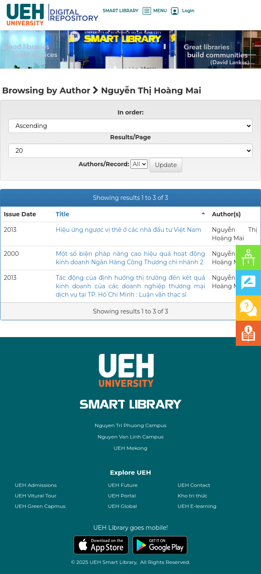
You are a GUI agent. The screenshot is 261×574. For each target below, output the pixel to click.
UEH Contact (194, 485)
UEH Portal (122, 495)
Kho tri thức (193, 495)
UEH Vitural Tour (35, 495)
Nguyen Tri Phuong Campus (131, 425)
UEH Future (123, 485)
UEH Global (122, 506)
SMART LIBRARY (120, 10)
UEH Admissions (36, 485)
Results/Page (130, 137)
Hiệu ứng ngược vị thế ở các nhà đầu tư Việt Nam (129, 230)
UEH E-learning (197, 506)
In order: (130, 112)
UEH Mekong (130, 448)
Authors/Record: (104, 164)
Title (62, 214)
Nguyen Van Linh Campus (131, 436)
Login (182, 10)
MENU (155, 10)
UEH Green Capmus (40, 506)
